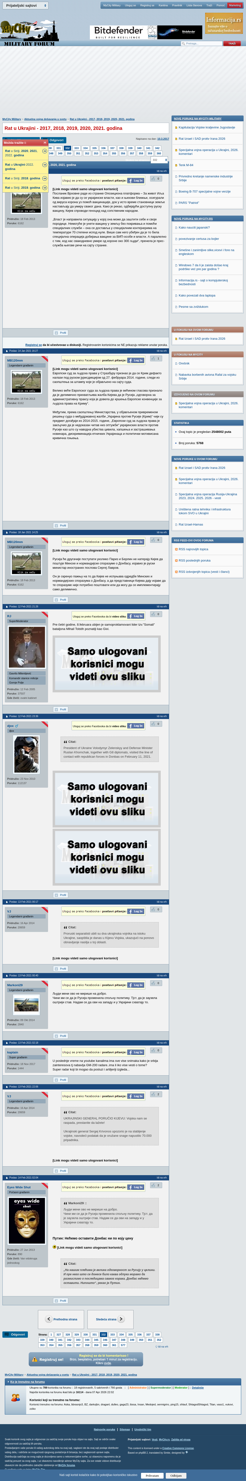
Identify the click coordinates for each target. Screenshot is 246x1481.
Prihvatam (152, 1475)
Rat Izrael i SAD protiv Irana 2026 (202, 200)
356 (123, 153)
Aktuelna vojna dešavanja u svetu (45, 119)
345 (96, 1339)
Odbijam (176, 1475)
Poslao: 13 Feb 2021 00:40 (23, 975)
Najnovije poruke (104, 1429)
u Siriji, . (22, 178)
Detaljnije (198, 1387)
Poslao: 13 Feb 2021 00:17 (23, 902)
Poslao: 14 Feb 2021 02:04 (23, 1177)
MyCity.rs (164, 1439)
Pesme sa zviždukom (193, 638)
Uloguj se (130, 5)
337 (112, 148)
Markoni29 (15, 985)
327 (58, 1334)
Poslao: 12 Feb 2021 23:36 (23, 716)
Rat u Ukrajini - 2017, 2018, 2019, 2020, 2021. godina (102, 119)
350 (69, 153)
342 (157, 148)
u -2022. (19, 167)
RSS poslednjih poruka (194, 422)
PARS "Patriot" (189, 534)
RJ (9, 616)
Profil (63, 332)
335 (94, 148)
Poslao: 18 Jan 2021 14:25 (23, 532)
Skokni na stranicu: (137, 160)
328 (67, 1334)
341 (148, 148)
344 (87, 1339)
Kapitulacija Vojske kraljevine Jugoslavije (207, 458)
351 (78, 153)
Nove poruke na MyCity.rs (193, 549)
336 (103, 148)
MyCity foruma (66, 1465)
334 (85, 148)
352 (87, 153)
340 (139, 148)
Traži (209, 5)
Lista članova (194, 5)
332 (67, 148)
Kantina (163, 5)
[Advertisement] (123, 84)
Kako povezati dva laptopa (197, 626)
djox (10, 726)
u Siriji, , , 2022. (21, 153)
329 (76, 1334)
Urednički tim (143, 1429)
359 (150, 153)
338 (121, 148)
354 (105, 153)
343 (78, 1339)
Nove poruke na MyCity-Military (197, 449)
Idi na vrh (163, 1346)
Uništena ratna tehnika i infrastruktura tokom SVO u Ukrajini (205, 373)
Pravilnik (177, 5)
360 (159, 153)
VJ (9, 911)
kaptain (12, 1052)
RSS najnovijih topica (193, 411)
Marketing (235, 5)
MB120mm (15, 360)
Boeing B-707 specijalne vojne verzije (205, 522)
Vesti (154, 1439)
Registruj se (147, 5)
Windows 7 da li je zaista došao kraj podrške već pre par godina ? (203, 598)
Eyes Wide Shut (19, 1187)
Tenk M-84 (186, 496)
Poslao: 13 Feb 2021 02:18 (23, 1042)
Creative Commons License (178, 1448)
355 (114, 153)
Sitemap (125, 1429)
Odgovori (56, 140)
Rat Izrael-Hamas (191, 386)
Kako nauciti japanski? (194, 558)
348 (51, 153)
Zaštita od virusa (180, 1439)
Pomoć (220, 5)
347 (114, 1339)
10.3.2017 (163, 138)
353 (96, 153)
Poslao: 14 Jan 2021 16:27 (23, 351)
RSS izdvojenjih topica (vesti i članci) (204, 433)
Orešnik (184, 225)
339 (130, 148)
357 (132, 153)
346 (105, 1339)
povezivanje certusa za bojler (199, 570)
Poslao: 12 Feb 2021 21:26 (23, 606)
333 (76, 148)
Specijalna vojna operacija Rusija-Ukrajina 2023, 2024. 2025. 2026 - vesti (208, 358)
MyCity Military (112, 5)
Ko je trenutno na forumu (27, 1382)
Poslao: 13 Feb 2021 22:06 (23, 1086)
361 (114, 1345)
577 (123, 1345)
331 (58, 148)
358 (141, 153)
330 (49, 148)
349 (60, 153)
